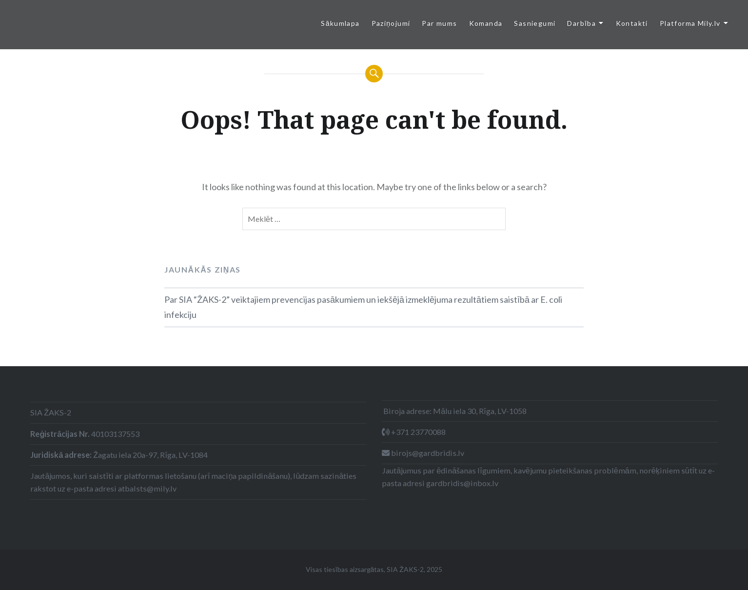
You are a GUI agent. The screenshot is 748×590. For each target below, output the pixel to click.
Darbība (581, 23)
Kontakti (632, 23)
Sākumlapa (340, 23)
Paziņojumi (391, 23)
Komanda (486, 23)
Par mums (439, 23)
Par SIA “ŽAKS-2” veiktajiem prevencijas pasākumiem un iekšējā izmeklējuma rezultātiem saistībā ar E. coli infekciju (363, 307)
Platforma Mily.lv (690, 23)
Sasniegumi (534, 23)
